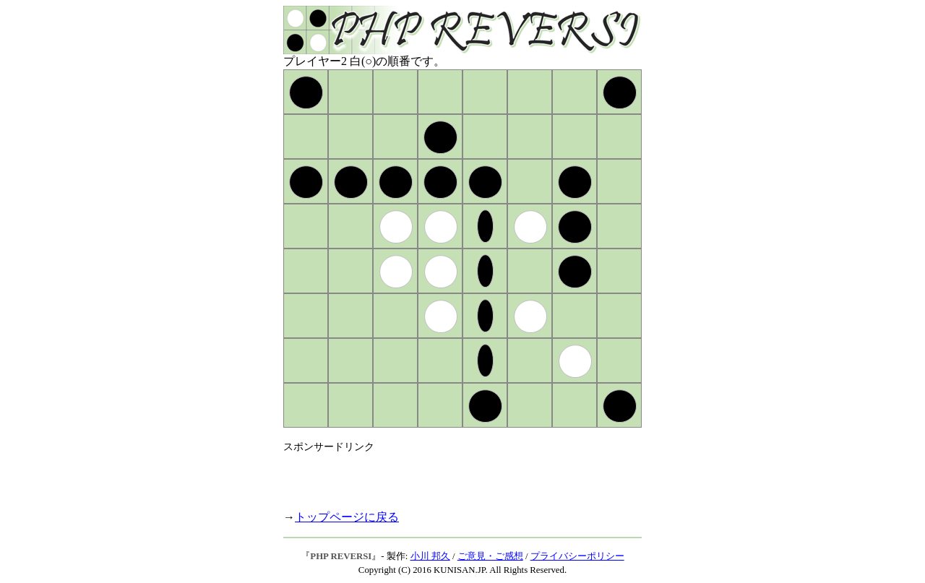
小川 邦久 (430, 556)
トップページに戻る (347, 517)
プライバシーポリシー (577, 556)
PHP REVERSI (340, 556)
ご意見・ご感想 (490, 556)
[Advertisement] (452, 475)
